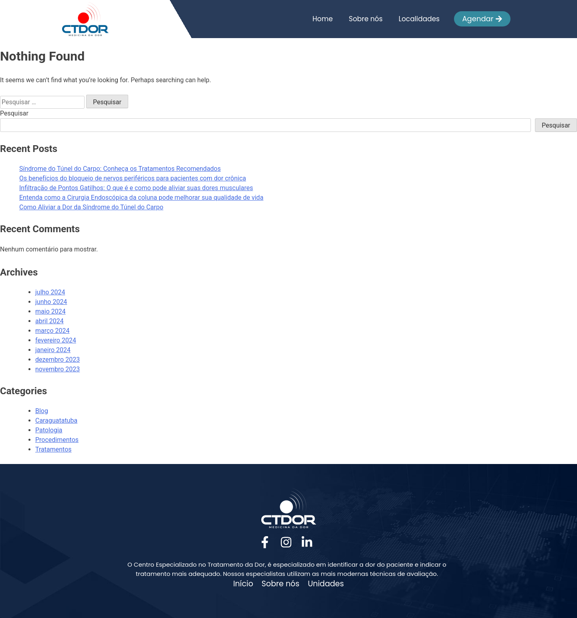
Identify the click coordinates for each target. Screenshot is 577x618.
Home (323, 19)
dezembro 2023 (57, 359)
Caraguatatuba (56, 420)
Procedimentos (57, 440)
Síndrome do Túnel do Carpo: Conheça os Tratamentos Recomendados (120, 168)
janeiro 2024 (53, 350)
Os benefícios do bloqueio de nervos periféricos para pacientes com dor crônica (132, 178)
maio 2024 (50, 311)
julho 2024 (50, 292)
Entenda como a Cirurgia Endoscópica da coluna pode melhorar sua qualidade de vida (141, 197)
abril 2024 (49, 321)
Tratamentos (53, 449)
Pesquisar (14, 113)
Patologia (49, 430)
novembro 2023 (57, 369)
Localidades (419, 19)
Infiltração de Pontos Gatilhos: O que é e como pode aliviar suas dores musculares (136, 188)
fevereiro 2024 (55, 340)
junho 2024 (51, 302)
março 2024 (52, 330)
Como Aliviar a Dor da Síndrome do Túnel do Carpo (91, 207)
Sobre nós (365, 19)
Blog (41, 411)
